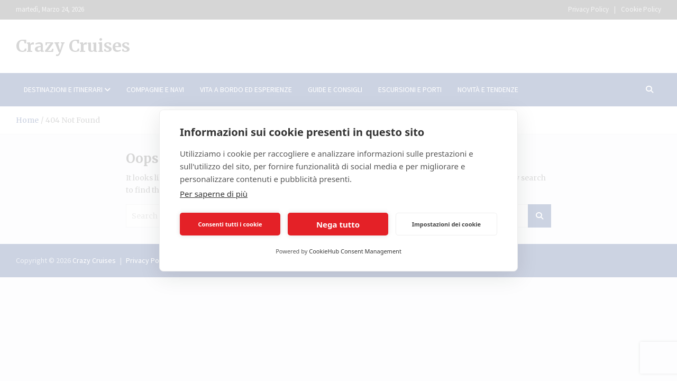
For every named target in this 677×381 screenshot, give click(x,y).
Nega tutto (338, 224)
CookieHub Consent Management (355, 251)
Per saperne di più (214, 193)
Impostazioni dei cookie (446, 224)
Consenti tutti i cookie (230, 224)
